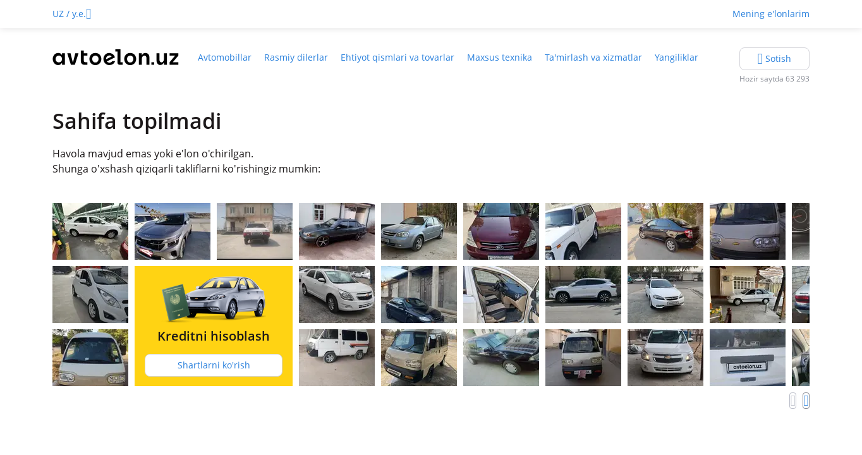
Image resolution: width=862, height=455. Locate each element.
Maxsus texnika (499, 57)
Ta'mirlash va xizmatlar (593, 57)
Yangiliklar (676, 57)
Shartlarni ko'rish (214, 365)
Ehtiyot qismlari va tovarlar (397, 57)
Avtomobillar (225, 57)
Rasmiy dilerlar (296, 57)
